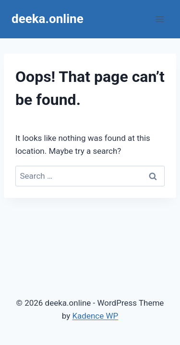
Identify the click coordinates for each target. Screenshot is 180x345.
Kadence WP (95, 316)
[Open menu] (159, 19)
